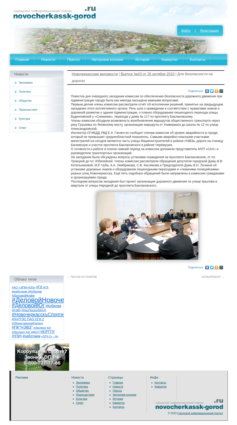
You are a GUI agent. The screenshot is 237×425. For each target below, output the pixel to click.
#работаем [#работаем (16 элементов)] (32, 336)
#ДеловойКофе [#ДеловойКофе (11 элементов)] (23, 295)
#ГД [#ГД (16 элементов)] (39, 287)
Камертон (170, 60)
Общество (25, 100)
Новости (48, 60)
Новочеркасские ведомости (95, 74)
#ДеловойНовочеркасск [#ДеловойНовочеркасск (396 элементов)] (48, 300)
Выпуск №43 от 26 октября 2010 (147, 74)
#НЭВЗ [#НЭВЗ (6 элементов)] (16, 310)
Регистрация (209, 30)
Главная (22, 60)
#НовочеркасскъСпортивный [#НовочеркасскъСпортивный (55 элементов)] (43, 314)
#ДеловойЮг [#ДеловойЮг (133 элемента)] (28, 305)
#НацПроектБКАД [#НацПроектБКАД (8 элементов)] (33, 310)
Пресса (73, 60)
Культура (24, 118)
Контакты (197, 60)
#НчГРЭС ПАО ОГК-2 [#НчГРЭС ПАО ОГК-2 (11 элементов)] (28, 319)
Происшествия (28, 109)
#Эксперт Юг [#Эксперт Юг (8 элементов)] (42, 327)
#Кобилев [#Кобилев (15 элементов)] (53, 306)
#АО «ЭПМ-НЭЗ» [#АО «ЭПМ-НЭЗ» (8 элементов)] (24, 287)
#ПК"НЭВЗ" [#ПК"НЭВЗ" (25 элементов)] (22, 327)
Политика (25, 91)
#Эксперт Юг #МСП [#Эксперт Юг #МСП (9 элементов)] (26, 332)
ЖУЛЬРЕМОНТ (213, 277)
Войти (185, 30)
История (142, 60)
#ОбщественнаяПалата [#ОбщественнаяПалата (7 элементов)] (27, 323)
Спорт (23, 127)
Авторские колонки (107, 60)
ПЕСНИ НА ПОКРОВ (82, 277)
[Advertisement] (36, 203)
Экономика (26, 82)
